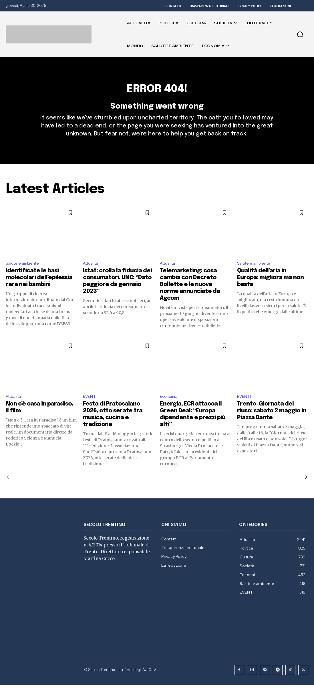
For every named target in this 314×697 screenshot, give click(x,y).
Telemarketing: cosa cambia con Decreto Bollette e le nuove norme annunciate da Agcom (190, 296)
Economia (170, 409)
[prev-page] (10, 489)
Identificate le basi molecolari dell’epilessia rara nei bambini (39, 289)
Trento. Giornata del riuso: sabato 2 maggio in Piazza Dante (271, 423)
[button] (300, 34)
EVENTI (90, 409)
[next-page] (303, 489)
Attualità (92, 274)
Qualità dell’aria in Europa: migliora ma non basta (270, 289)
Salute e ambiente (25, 274)
